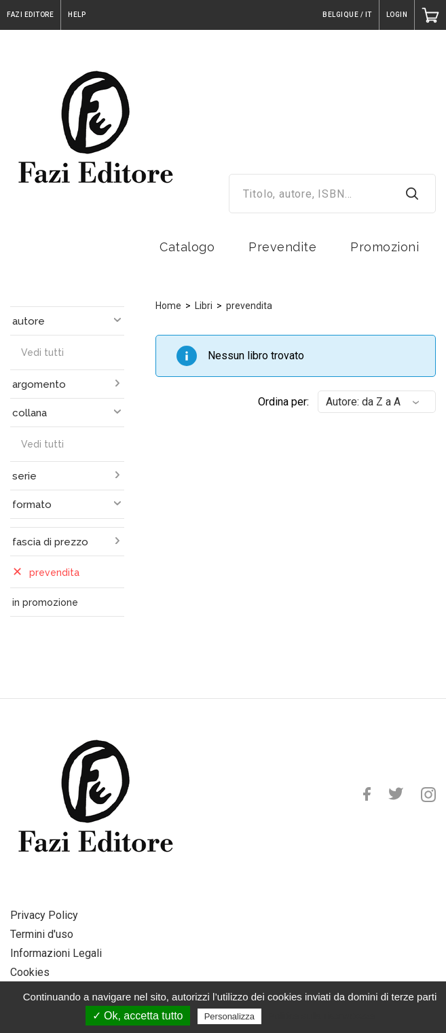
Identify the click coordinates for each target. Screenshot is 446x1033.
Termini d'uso (41, 934)
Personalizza (229, 1016)
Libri (203, 305)
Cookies (30, 972)
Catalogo (187, 247)
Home (168, 305)
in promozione (45, 602)
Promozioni (384, 247)
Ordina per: (283, 401)
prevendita (249, 305)
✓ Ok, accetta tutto (137, 1015)
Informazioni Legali (56, 953)
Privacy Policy (44, 915)
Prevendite (282, 247)
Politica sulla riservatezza (321, 1016)
